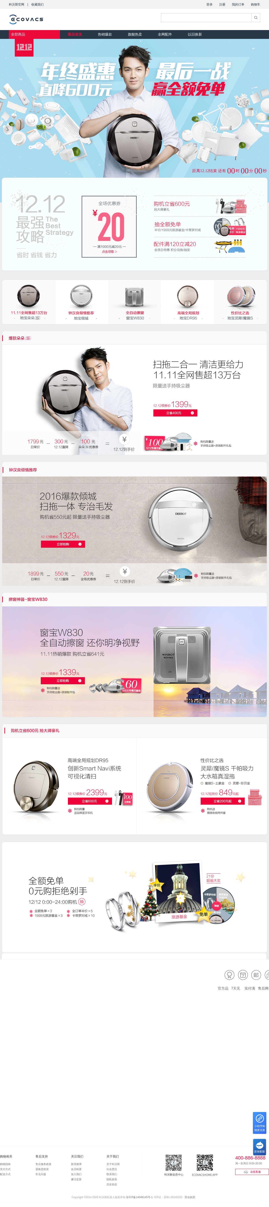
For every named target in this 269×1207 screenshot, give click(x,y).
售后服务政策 (43, 1164)
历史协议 (111, 1184)
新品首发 (75, 34)
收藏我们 (37, 4)
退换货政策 (42, 1169)
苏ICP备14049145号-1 (139, 1197)
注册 (222, 4)
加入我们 (76, 1174)
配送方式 (5, 1174)
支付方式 (5, 1169)
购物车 (255, 4)
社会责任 (111, 1169)
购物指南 (5, 1164)
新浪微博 (76, 1164)
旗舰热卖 (135, 34)
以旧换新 (195, 34)
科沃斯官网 (16, 4)
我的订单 (238, 4)
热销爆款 (105, 34)
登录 (209, 4)
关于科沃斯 (113, 1164)
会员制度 (76, 1169)
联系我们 (111, 1174)
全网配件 (165, 34)
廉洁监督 (76, 1179)
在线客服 (252, 1172)
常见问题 (40, 1174)
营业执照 (190, 1197)
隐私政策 (111, 1179)
